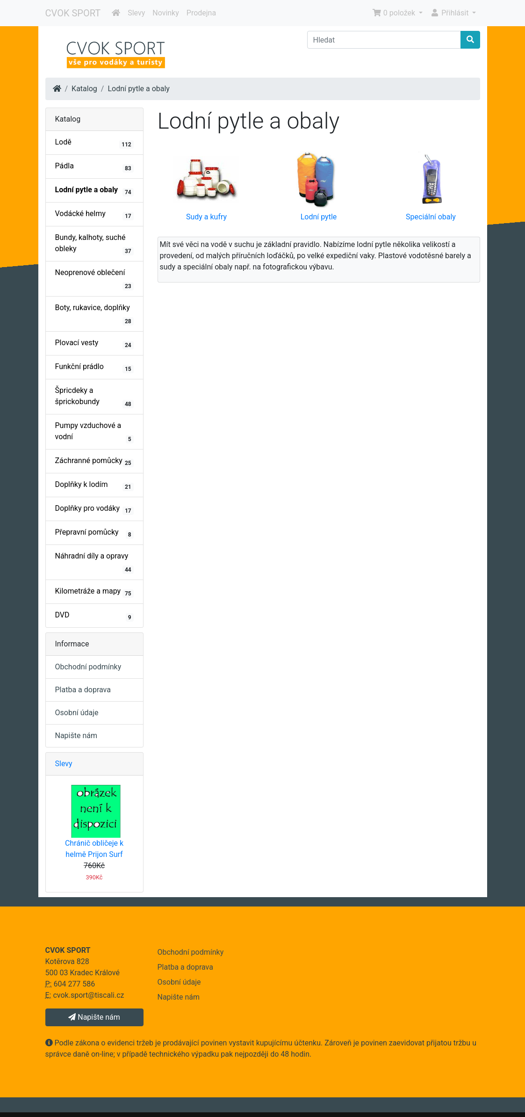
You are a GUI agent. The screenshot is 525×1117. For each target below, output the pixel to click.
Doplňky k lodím (94, 485)
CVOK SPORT (73, 13)
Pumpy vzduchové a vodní (94, 432)
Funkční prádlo (94, 367)
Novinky (165, 12)
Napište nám (76, 735)
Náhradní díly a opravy (94, 562)
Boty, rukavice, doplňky (94, 314)
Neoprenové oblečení (94, 279)
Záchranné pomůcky (94, 461)
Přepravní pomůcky (94, 533)
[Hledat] (384, 40)
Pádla (94, 167)
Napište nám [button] (94, 1017)
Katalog (84, 88)
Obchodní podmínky (88, 666)
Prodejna (201, 12)
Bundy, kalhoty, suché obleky (94, 244)
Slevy (136, 12)
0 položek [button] (394, 12)
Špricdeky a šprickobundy (94, 397)
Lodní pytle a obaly (139, 88)
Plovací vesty (94, 343)
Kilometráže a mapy (94, 592)
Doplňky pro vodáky (94, 509)
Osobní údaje (77, 712)
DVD (94, 616)
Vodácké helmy (94, 214)
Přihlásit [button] (450, 12)
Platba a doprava (83, 689)
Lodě (94, 143)
